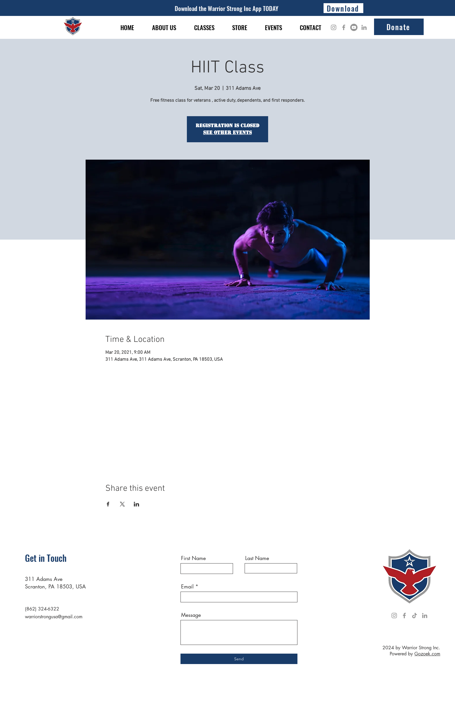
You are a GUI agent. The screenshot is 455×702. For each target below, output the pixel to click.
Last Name (257, 558)
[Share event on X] (122, 504)
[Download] (343, 8)
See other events (227, 133)
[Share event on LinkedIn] (136, 504)
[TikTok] (414, 615)
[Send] (238, 659)
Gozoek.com (427, 654)
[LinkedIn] (364, 27)
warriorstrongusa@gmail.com (53, 617)
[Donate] (399, 27)
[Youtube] (354, 27)
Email (187, 586)
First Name (193, 558)
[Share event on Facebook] (108, 504)
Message (191, 614)
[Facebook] (343, 27)
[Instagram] (333, 27)
